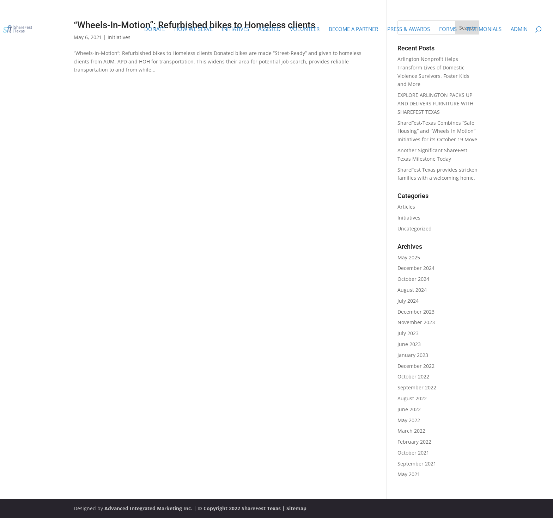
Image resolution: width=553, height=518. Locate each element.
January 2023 (412, 355)
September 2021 (416, 463)
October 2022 (413, 376)
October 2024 (413, 279)
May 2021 (408, 474)
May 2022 (408, 420)
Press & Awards (408, 29)
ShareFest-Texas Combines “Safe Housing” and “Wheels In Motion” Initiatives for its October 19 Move (437, 131)
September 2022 (416, 387)
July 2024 (408, 300)
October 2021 (413, 452)
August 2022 (412, 398)
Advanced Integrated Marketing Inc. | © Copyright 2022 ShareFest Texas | (195, 508)
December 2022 (416, 366)
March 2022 (411, 430)
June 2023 (409, 344)
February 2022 (414, 441)
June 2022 (409, 409)
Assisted (269, 29)
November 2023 (416, 322)
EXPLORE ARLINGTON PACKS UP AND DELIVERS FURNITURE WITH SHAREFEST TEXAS (435, 103)
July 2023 (408, 333)
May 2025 (408, 257)
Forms (448, 29)
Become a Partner (353, 29)
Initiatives (235, 29)
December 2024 (416, 268)
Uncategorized (414, 228)
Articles (406, 206)
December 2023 (416, 311)
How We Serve (193, 29)
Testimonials (484, 29)
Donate (154, 29)
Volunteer (305, 29)
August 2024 (412, 289)
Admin (519, 29)
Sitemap (296, 508)
